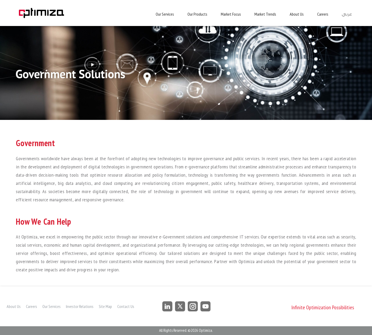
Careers (322, 14)
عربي (347, 14)
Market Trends (265, 14)
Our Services (165, 14)
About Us (297, 14)
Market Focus (231, 14)
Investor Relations (79, 306)
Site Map (105, 306)
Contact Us (125, 306)
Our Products (197, 14)
